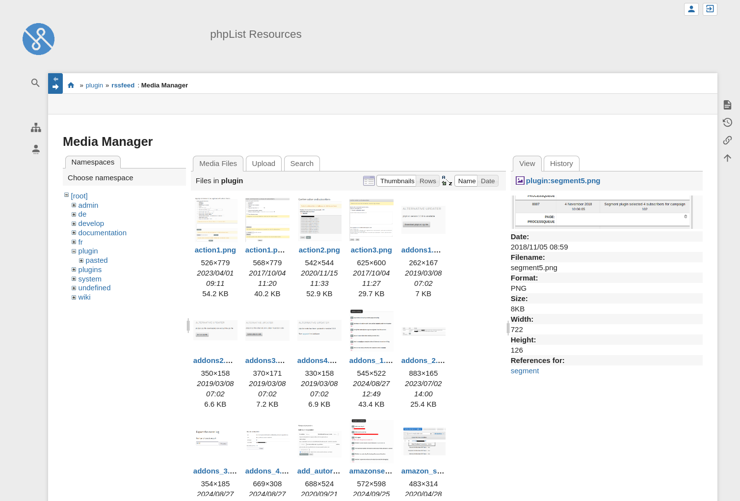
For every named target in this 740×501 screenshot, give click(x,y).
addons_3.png (218, 471)
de (83, 214)
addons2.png (216, 360)
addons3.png (268, 360)
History (561, 163)
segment (525, 370)
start (71, 85)
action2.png (319, 250)
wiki (85, 297)
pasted (97, 260)
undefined (95, 287)
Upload (264, 163)
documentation (103, 232)
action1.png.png (273, 250)
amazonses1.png (379, 471)
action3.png (371, 250)
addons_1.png (374, 360)
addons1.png (424, 250)
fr (81, 242)
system (90, 279)
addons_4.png (270, 471)
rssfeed (122, 85)
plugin (94, 85)
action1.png (215, 250)
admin (89, 205)
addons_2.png (426, 360)
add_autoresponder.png (339, 471)
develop (92, 223)
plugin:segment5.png (563, 180)
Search (302, 163)
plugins (90, 269)
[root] (79, 196)
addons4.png (320, 360)
